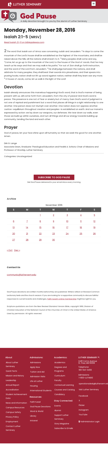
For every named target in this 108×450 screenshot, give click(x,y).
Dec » (17, 250)
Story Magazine (61, 423)
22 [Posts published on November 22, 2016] (40, 233)
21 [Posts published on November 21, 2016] (27, 233)
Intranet (34, 420)
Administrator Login (90, 421)
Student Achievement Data (16, 396)
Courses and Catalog (64, 389)
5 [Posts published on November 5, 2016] (94, 215)
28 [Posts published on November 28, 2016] (27, 239)
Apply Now (35, 367)
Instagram (84, 410)
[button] (93, 3)
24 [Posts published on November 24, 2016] (67, 233)
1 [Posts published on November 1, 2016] (40, 215)
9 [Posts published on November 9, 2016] (53, 221)
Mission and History (15, 375)
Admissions (35, 362)
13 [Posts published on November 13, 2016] (14, 227)
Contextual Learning (64, 385)
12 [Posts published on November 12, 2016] (94, 221)
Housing (34, 385)
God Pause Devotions (40, 406)
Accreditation (12, 389)
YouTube (83, 414)
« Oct (10, 250)
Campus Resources (15, 407)
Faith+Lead (35, 402)
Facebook (83, 395)
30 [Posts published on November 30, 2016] (53, 239)
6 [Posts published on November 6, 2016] (13, 221)
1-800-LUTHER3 (86, 377)
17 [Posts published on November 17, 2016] (67, 227)
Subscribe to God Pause (54, 177)
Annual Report (12, 385)
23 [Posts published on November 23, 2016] (53, 233)
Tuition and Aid (37, 371)
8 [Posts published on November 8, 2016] (40, 221)
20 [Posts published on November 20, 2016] (13, 233)
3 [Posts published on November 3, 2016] (67, 215)
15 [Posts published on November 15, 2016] (40, 227)
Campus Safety (13, 412)
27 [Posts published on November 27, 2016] (13, 239)
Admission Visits (37, 376)
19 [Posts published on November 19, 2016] (94, 227)
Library (33, 416)
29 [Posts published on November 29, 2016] (40, 239)
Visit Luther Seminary (89, 389)
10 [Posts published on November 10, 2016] (67, 221)
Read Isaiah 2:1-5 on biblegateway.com (24, 42)
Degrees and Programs (60, 369)
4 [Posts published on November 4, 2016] (81, 215)
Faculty (57, 380)
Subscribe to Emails (63, 428)
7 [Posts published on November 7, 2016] (27, 221)
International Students (41, 390)
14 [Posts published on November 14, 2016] (27, 227)
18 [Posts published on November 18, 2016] (81, 227)
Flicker (82, 405)
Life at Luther (36, 381)
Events (57, 405)
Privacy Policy (12, 417)
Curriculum (59, 375)
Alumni (57, 410)
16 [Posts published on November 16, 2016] (53, 227)
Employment (12, 421)
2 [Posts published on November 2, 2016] (53, 215)
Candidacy (59, 394)
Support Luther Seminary (61, 417)
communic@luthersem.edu (21, 274)
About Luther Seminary (12, 364)
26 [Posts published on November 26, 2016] (94, 233)
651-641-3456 (85, 370)
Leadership (11, 380)
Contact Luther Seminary (13, 428)
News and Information (16, 402)
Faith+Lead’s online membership (61, 299)
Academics (59, 362)
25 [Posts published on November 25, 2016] (81, 233)
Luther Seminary (46, 4)
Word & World (36, 411)
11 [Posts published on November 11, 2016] (81, 221)
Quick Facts (11, 371)
